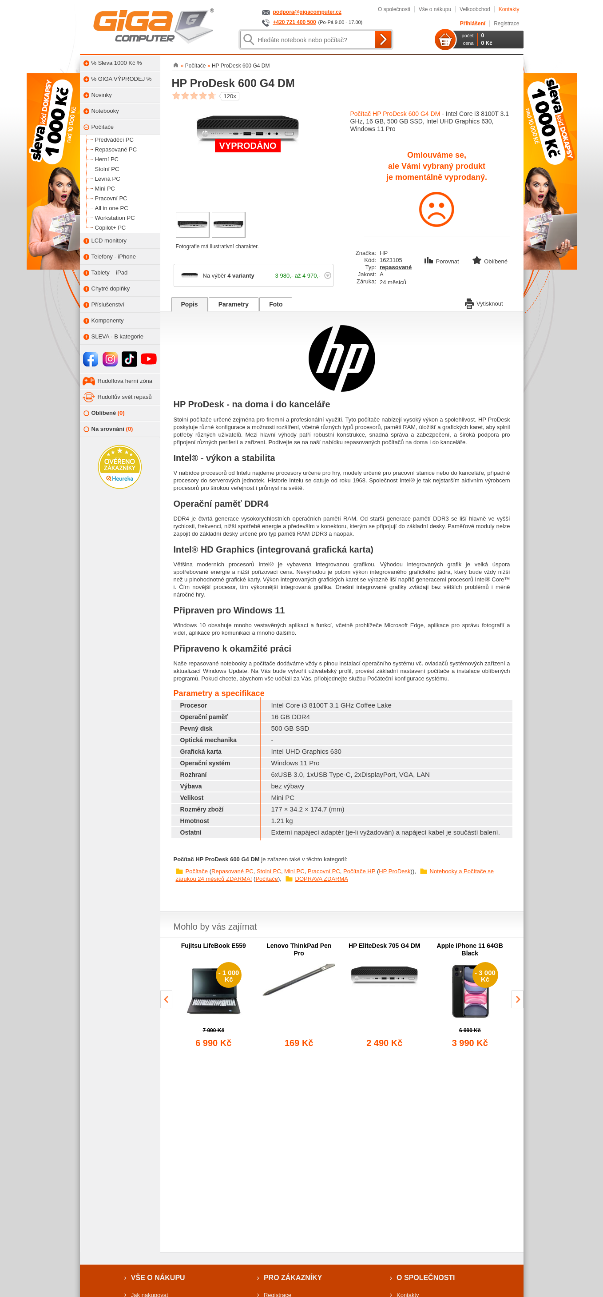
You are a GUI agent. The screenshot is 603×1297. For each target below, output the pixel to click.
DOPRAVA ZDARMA (321, 878)
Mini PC (294, 871)
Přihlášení (472, 23)
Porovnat (442, 261)
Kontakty (509, 9)
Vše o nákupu (435, 9)
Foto (275, 304)
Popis (189, 304)
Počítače (197, 871)
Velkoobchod (475, 9)
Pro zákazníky (293, 1277)
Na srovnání (108, 429)
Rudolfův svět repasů (125, 397)
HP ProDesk (394, 871)
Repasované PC (232, 871)
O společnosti (394, 9)
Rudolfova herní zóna (125, 381)
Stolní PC (269, 871)
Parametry (233, 304)
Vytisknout (484, 302)
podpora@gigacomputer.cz (307, 12)
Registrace (506, 23)
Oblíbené (104, 413)
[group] (213, 996)
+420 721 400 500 (294, 22)
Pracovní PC (324, 871)
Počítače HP (359, 871)
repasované (396, 267)
